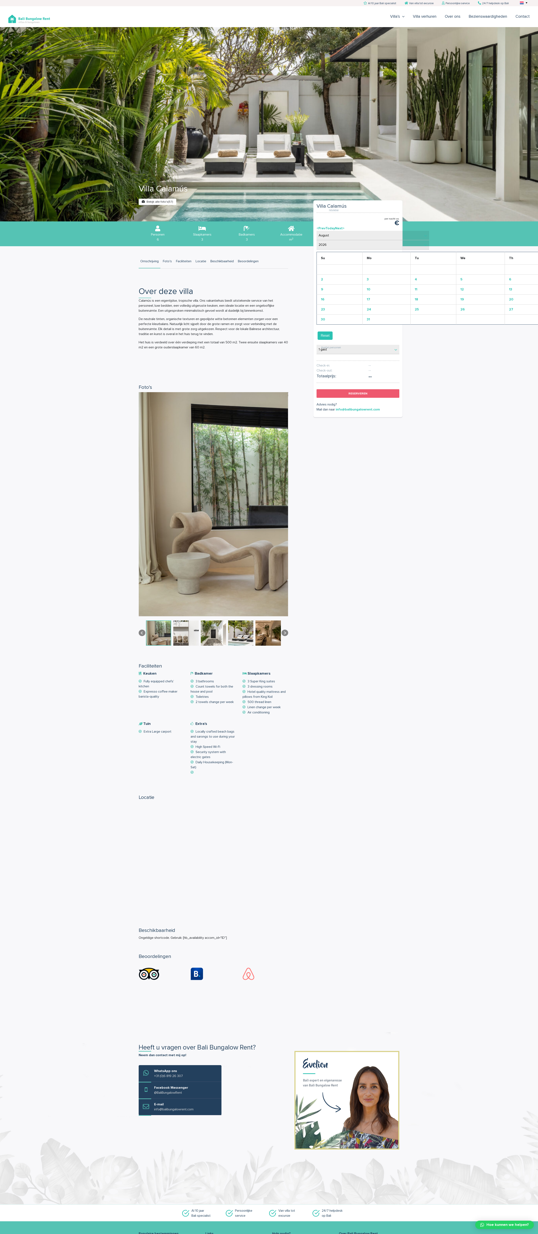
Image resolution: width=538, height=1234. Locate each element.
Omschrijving (149, 261)
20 (511, 299)
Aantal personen (331, 347)
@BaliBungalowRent (168, 1092)
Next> (339, 228)
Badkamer (204, 673)
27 (511, 309)
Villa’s (395, 17)
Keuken (149, 673)
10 (368, 289)
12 (462, 289)
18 (416, 299)
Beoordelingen (248, 261)
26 (462, 309)
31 (368, 319)
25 (417, 309)
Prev (142, 633)
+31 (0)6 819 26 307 (168, 1076)
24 (369, 309)
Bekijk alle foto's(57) (157, 201)
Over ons (452, 17)
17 (368, 299)
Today (330, 228)
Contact (522, 17)
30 (323, 319)
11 (416, 289)
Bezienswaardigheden (488, 17)
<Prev (321, 228)
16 (322, 299)
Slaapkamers (259, 673)
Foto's (167, 261)
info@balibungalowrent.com (358, 409)
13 (510, 289)
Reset (325, 335)
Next (285, 633)
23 (323, 309)
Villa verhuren (424, 17)
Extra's (201, 724)
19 (462, 299)
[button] (504, 1225)
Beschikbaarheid (222, 261)
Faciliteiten (183, 261)
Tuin (147, 724)
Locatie (201, 261)
